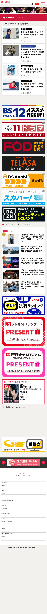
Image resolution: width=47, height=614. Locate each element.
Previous (4, 466)
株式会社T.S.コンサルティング (13, 567)
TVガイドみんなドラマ (10, 551)
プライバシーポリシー (10, 585)
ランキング (7, 517)
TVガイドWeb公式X (10, 573)
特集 (4, 501)
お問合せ (6, 596)
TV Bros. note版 (8, 541)
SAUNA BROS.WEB (9, 546)
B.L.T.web (6, 530)
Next (43, 466)
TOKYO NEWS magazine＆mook (14, 524)
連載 (4, 506)
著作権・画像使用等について (13, 591)
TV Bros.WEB (7, 535)
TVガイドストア (8, 562)
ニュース (6, 496)
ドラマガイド (7, 490)
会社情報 (6, 602)
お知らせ (6, 580)
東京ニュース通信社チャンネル (13, 557)
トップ (5, 485)
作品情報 (6, 512)
